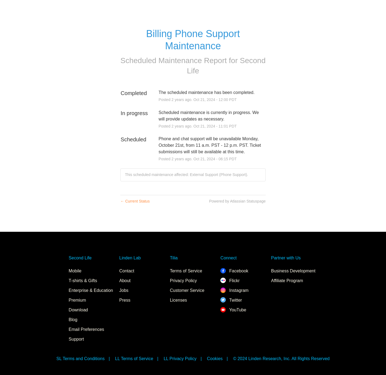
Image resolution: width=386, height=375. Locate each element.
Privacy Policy (183, 280)
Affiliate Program (287, 280)
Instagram (234, 290)
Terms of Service (186, 271)
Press (124, 300)
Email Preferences (86, 329)
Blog (73, 319)
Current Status (135, 201)
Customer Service (187, 290)
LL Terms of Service (134, 358)
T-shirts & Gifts (83, 280)
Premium (77, 300)
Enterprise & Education (91, 290)
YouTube (233, 310)
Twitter (231, 300)
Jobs (123, 290)
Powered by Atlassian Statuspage (237, 201)
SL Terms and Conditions (80, 358)
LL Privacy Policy (180, 358)
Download (78, 310)
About (125, 280)
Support (76, 339)
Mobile (75, 271)
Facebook (234, 271)
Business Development (293, 271)
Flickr (230, 280)
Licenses (178, 300)
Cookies (215, 358)
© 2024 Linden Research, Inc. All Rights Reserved (281, 358)
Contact (126, 271)
